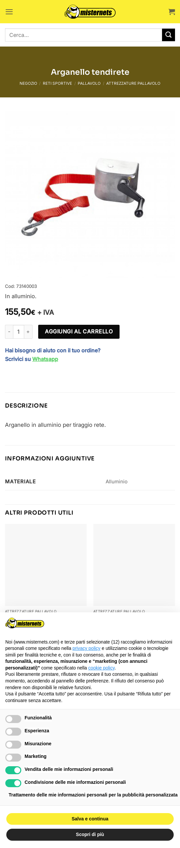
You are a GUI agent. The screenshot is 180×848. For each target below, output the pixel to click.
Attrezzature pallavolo (133, 83)
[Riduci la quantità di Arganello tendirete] (9, 332)
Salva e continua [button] (90, 818)
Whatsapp (45, 359)
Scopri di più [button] (90, 834)
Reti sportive (57, 83)
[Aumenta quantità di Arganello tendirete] (28, 332)
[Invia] (168, 35)
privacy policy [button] (86, 648)
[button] (9, 11)
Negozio (28, 83)
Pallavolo (89, 83)
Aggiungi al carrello (79, 331)
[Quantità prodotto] (18, 332)
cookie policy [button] (101, 667)
